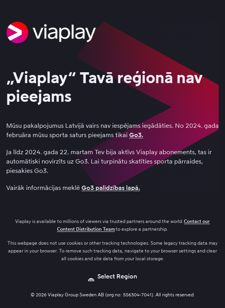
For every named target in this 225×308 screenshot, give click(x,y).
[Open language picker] (112, 276)
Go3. (136, 135)
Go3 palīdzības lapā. (110, 187)
